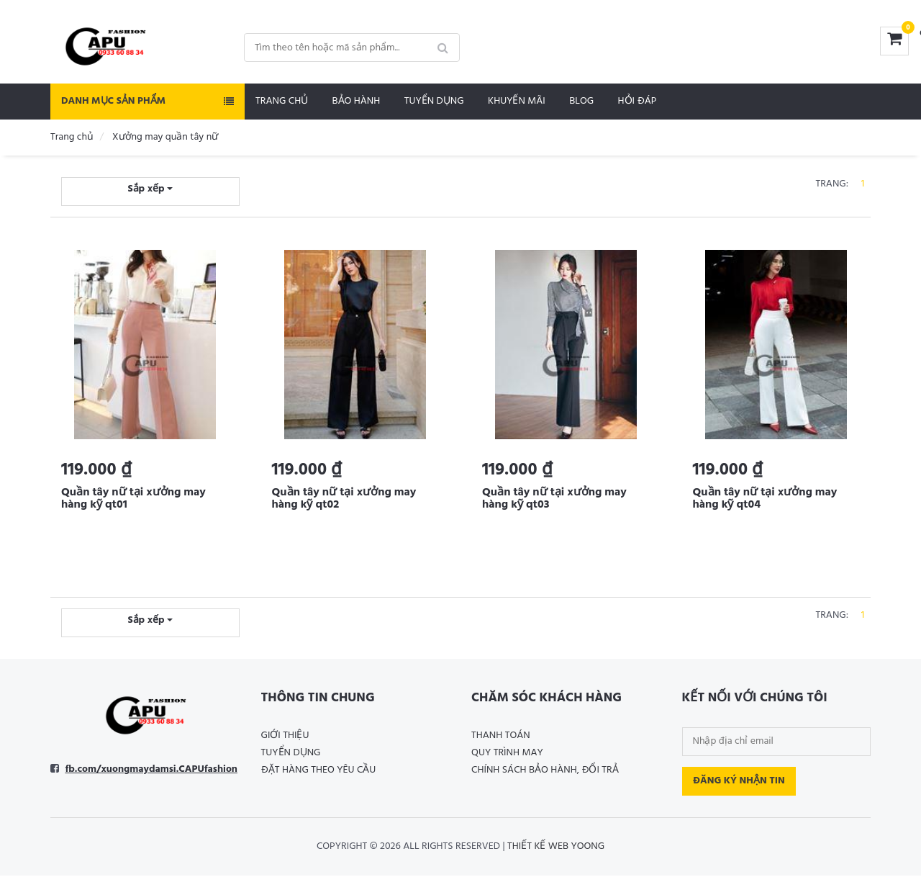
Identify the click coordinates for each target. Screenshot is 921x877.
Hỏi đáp (637, 101)
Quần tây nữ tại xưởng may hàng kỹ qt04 (765, 499)
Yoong (587, 848)
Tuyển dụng (434, 101)
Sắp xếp (150, 189)
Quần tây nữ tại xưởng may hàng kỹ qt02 (344, 499)
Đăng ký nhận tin (739, 782)
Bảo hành (356, 101)
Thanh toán (500, 737)
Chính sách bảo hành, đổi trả (545, 771)
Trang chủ (281, 101)
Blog (581, 101)
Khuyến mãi (516, 101)
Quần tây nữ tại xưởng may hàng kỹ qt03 (554, 499)
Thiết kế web (537, 848)
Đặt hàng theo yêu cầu (318, 771)
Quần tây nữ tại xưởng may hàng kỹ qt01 (133, 499)
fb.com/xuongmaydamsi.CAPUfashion (151, 771)
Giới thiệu (285, 737)
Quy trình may (507, 754)
